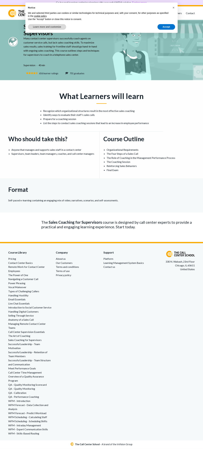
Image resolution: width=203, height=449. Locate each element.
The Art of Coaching (19, 336)
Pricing (12, 259)
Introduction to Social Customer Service (29, 308)
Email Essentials (17, 300)
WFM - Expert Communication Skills (28, 430)
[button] (173, 7)
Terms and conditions (67, 267)
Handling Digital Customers (23, 312)
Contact (190, 13)
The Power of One (18, 275)
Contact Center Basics (20, 263)
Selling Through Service (21, 316)
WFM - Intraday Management (24, 426)
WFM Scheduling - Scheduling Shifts (27, 422)
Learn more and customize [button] (47, 27)
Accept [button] (166, 27)
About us (61, 259)
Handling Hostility (18, 296)
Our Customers (64, 263)
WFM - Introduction (19, 401)
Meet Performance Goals (22, 369)
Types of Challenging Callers (23, 292)
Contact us (109, 267)
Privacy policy (63, 275)
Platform (108, 259)
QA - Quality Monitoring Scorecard (27, 385)
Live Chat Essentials (19, 304)
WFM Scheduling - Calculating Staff (27, 417)
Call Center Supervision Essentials (26, 332)
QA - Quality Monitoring (21, 389)
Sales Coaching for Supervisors (25, 340)
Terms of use (63, 271)
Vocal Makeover (17, 288)
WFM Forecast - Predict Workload (27, 413)
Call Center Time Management (25, 373)
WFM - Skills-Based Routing (23, 434)
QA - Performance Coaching (23, 397)
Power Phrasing (16, 283)
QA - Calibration (17, 393)
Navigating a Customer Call (23, 279)
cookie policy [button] (40, 16)
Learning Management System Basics (123, 263)
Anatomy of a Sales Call (21, 320)
